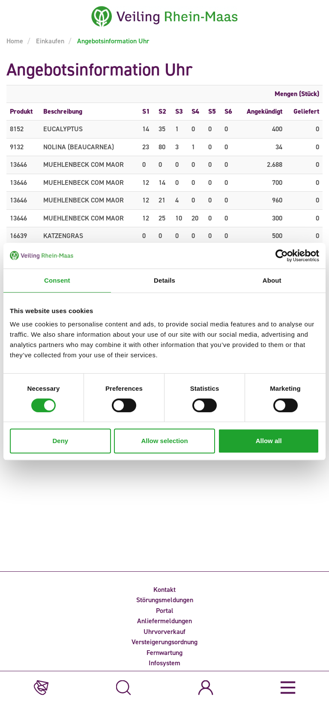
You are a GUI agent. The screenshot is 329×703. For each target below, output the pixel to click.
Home (14, 40)
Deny (60, 440)
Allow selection (164, 440)
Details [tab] (164, 280)
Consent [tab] (57, 280)
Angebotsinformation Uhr (112, 40)
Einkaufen (49, 40)
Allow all (269, 440)
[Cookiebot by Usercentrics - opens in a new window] (281, 255)
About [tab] (272, 280)
